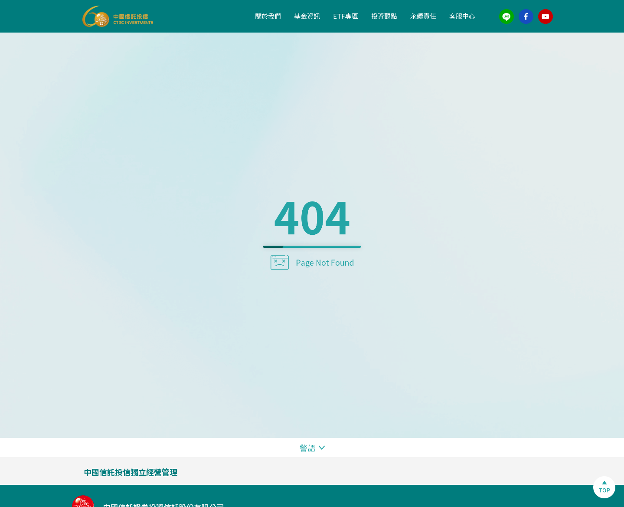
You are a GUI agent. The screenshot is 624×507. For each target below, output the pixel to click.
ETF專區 (345, 15)
